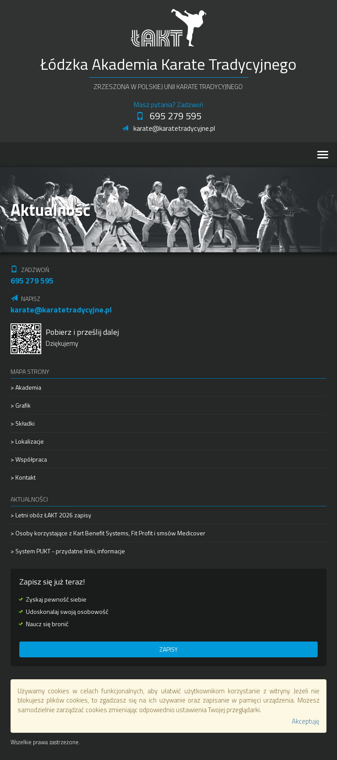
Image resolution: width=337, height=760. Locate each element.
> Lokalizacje (27, 441)
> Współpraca (29, 459)
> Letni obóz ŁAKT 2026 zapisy (51, 515)
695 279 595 (168, 115)
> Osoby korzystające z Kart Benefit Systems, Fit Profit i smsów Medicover (108, 533)
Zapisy (168, 649)
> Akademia (26, 387)
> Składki (23, 423)
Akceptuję (305, 721)
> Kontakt (23, 477)
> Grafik (21, 405)
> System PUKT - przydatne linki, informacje (68, 551)
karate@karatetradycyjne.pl (168, 128)
